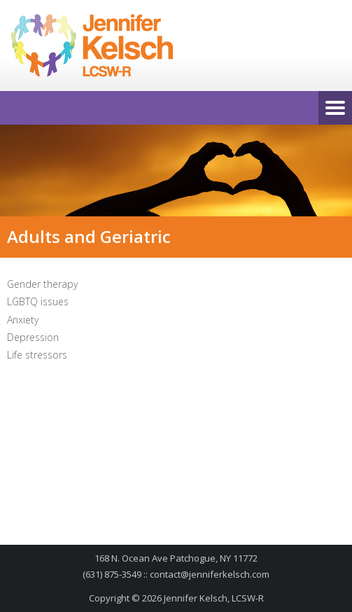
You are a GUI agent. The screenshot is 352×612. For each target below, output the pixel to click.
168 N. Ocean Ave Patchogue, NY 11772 (176, 558)
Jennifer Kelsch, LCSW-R (214, 598)
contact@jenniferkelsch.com (209, 574)
